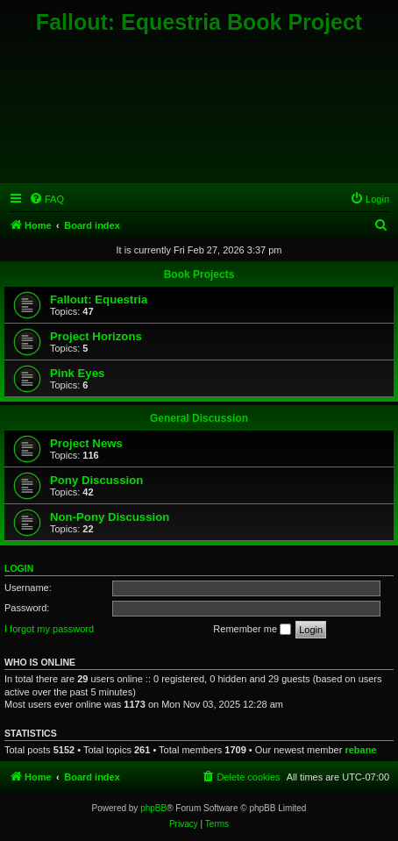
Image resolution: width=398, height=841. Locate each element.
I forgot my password (49, 629)
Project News (86, 443)
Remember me (252, 630)
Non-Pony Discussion (109, 517)
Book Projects (199, 274)
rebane (360, 750)
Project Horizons (96, 336)
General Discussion (199, 418)
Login (18, 568)
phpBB (153, 808)
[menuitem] (46, 199)
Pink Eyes (77, 373)
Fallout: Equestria (98, 299)
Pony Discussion (96, 480)
